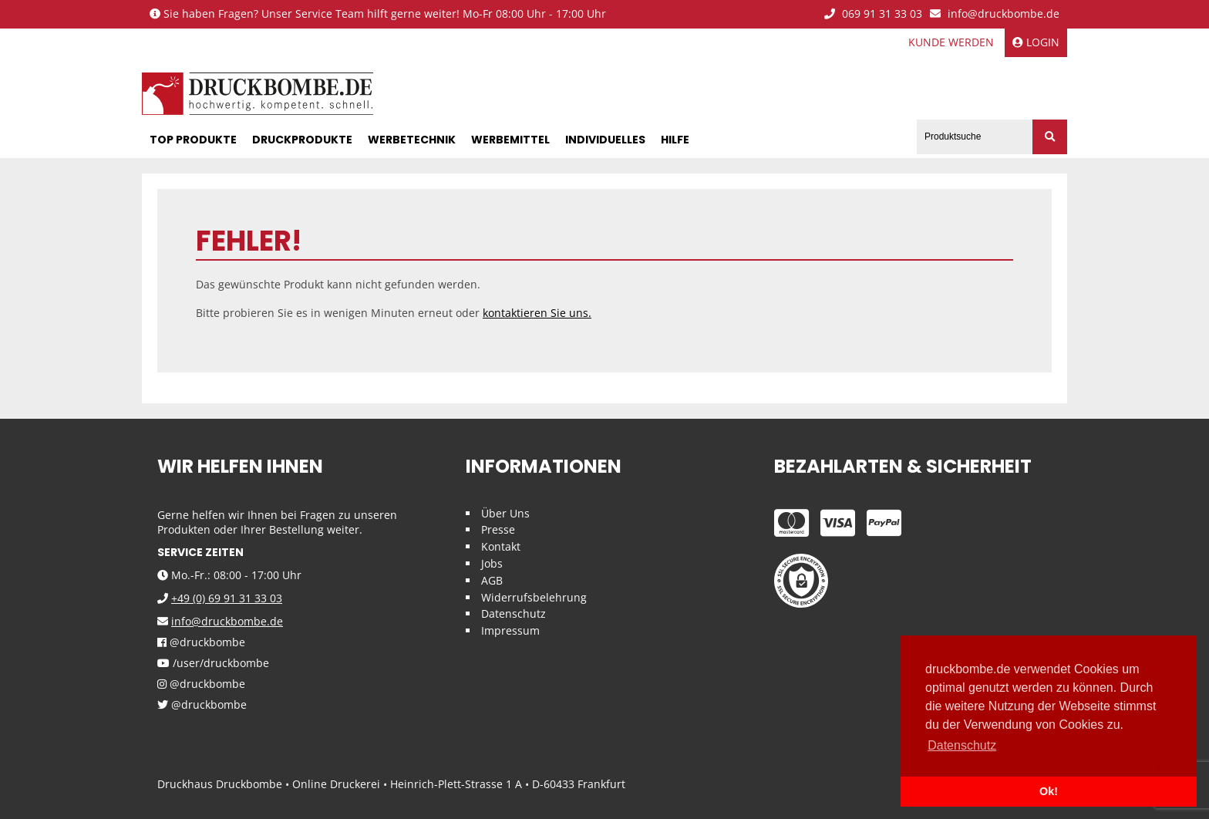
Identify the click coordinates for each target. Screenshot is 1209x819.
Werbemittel (510, 139)
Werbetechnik (412, 139)
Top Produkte (193, 139)
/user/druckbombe (213, 663)
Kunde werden (951, 42)
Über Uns (505, 513)
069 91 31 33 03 (873, 14)
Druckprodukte (302, 139)
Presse (498, 529)
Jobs (492, 563)
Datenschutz (513, 613)
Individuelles (605, 139)
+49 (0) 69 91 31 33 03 (226, 598)
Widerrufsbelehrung (534, 597)
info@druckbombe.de (994, 14)
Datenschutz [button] (962, 745)
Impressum (510, 630)
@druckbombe (201, 642)
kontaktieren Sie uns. (537, 312)
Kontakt (500, 546)
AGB (492, 580)
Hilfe (675, 139)
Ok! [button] (1048, 791)
